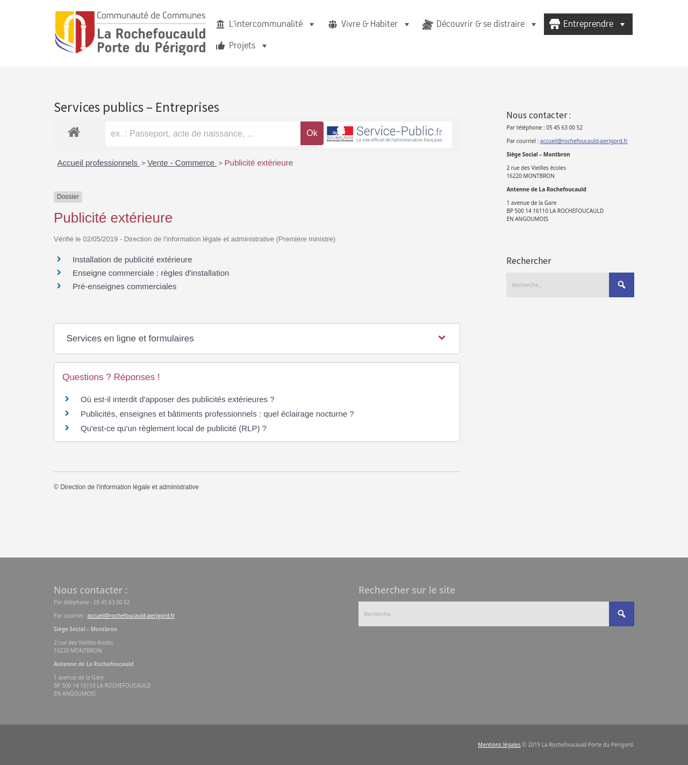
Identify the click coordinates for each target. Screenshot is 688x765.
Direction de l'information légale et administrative (129, 487)
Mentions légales (499, 744)
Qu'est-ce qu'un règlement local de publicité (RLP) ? (174, 428)
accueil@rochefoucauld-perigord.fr (584, 141)
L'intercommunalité (273, 24)
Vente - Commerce (182, 162)
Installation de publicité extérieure (132, 259)
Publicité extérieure (259, 162)
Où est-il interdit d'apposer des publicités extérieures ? (178, 399)
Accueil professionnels (99, 162)
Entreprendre (595, 24)
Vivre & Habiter (376, 24)
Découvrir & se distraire (487, 24)
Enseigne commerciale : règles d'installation (151, 272)
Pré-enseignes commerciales (124, 286)
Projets (249, 45)
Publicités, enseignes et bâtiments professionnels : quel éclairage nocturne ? (217, 413)
